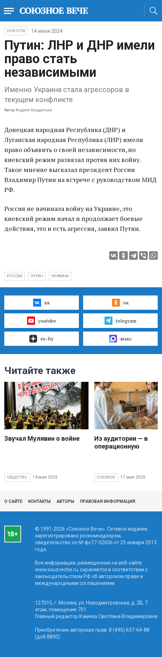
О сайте (13, 501)
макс (120, 339)
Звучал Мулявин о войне (42, 438)
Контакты (39, 501)
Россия (14, 276)
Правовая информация (107, 501)
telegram (120, 320)
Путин (37, 276)
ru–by (41, 339)
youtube (41, 320)
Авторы (65, 501)
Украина (60, 276)
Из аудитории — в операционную (121, 442)
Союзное (106, 477)
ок (120, 303)
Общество (17, 477)
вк (41, 303)
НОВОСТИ (16, 31)
